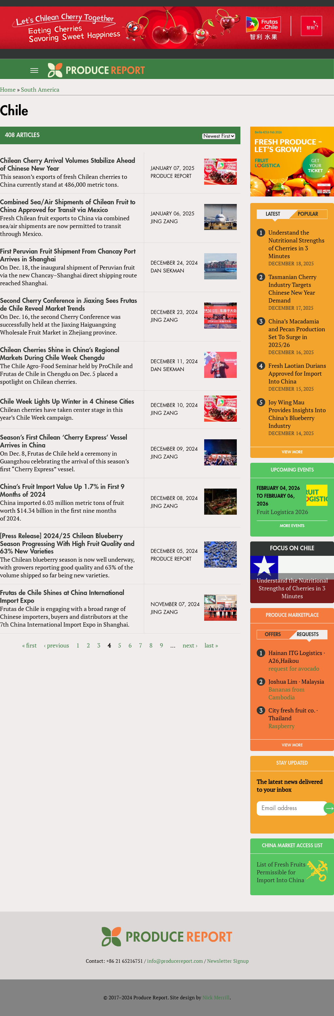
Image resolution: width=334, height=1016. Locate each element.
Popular (308, 214)
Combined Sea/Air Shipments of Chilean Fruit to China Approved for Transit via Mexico (67, 206)
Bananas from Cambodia (286, 693)
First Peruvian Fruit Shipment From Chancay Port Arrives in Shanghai (67, 255)
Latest (273, 214)
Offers (273, 634)
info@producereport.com (175, 961)
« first (29, 645)
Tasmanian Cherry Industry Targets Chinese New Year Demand (292, 288)
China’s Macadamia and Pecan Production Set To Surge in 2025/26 (296, 333)
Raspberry (281, 726)
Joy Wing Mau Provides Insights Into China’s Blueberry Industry (297, 414)
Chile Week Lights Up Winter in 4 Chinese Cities (67, 401)
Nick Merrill (216, 997)
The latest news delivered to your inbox (290, 785)
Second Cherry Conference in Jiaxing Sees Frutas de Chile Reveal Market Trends (68, 304)
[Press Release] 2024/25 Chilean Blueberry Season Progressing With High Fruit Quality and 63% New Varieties (67, 544)
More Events (292, 526)
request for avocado (293, 668)
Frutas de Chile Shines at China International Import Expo (62, 596)
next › (190, 645)
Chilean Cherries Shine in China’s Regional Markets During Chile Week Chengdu (59, 354)
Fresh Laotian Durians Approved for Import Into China (297, 373)
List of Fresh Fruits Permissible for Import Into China (281, 872)
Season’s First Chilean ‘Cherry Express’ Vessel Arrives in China (63, 441)
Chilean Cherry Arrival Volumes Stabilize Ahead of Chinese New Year (67, 164)
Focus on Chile (292, 548)
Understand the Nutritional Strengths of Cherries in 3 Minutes (296, 244)
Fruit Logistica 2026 (282, 512)
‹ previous (56, 645)
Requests (308, 634)
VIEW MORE (292, 452)
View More (292, 745)
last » (211, 645)
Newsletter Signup (228, 961)
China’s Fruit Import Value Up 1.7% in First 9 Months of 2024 (62, 490)
